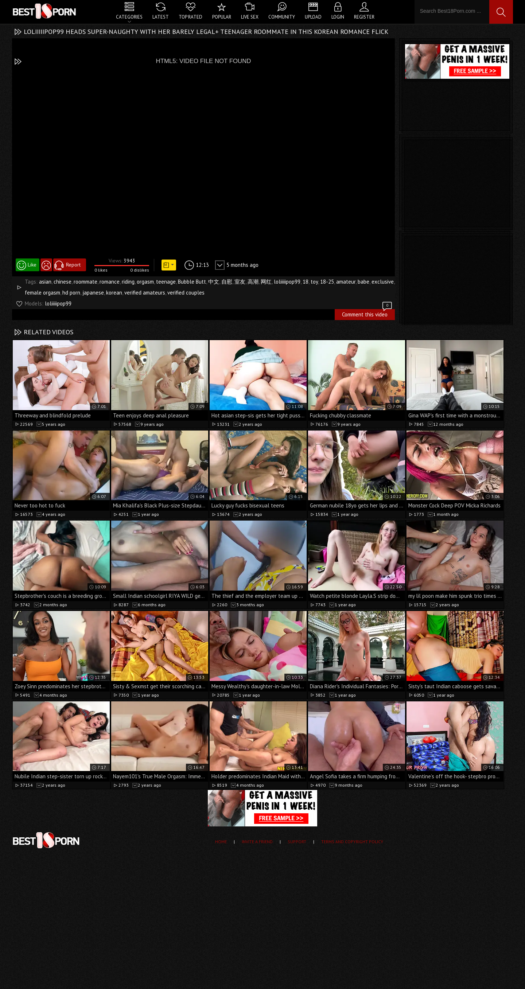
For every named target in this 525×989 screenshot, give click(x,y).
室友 (239, 281)
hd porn (71, 292)
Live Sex (249, 17)
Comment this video (367, 313)
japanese (93, 292)
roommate (85, 281)
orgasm (145, 281)
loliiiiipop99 (287, 281)
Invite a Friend (257, 841)
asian (45, 281)
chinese (62, 281)
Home (221, 841)
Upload (313, 17)
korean (114, 292)
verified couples (186, 292)
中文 (213, 281)
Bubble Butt (192, 281)
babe (363, 281)
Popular (221, 17)
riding (128, 281)
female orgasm (42, 292)
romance (110, 281)
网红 (266, 281)
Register (364, 17)
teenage (166, 281)
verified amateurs (144, 292)
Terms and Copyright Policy (352, 841)
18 (305, 281)
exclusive (383, 281)
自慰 (226, 281)
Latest (160, 17)
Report (73, 264)
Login (337, 17)
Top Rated (190, 17)
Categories (129, 17)
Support (297, 841)
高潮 (253, 281)
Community (281, 17)
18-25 (327, 281)
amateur (345, 281)
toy (314, 281)
